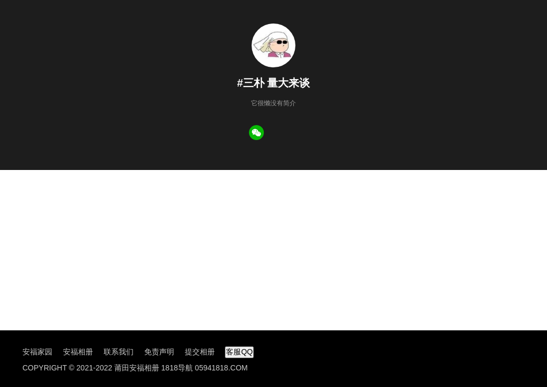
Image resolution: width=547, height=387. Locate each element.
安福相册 (78, 351)
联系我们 (119, 351)
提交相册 (200, 351)
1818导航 (177, 367)
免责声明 (159, 351)
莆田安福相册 (136, 367)
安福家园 (37, 351)
